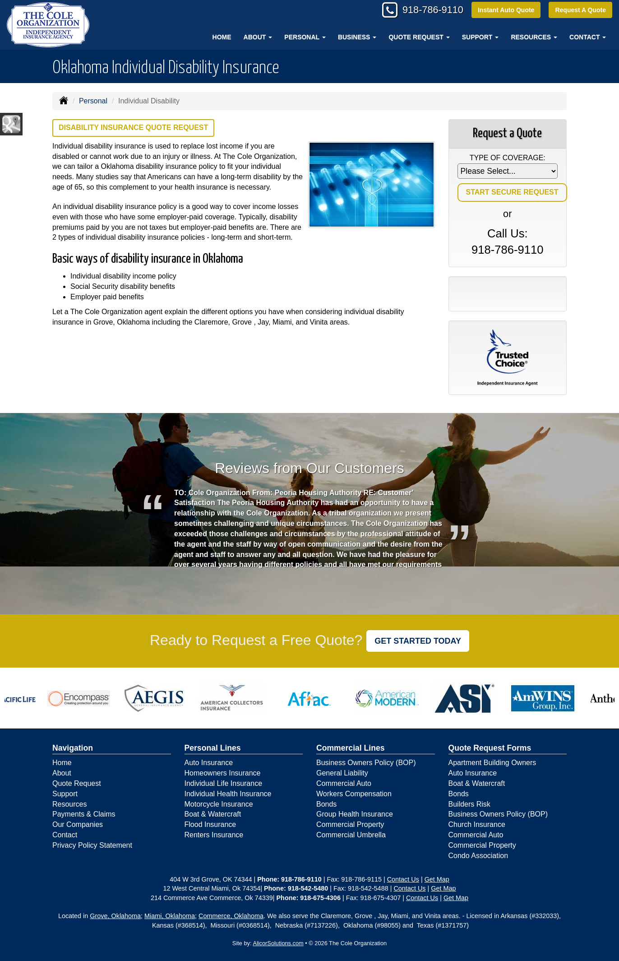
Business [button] (357, 37)
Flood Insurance (210, 824)
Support (65, 794)
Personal (93, 101)
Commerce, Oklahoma (231, 915)
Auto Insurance (209, 762)
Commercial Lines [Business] (350, 747)
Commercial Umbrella (351, 835)
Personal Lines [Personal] (213, 747)
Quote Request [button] (418, 37)
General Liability (342, 773)
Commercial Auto (343, 783)
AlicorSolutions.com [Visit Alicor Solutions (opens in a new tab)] (278, 943)
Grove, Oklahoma (115, 915)
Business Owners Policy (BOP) (366, 762)
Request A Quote (580, 10)
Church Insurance (476, 824)
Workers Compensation (354, 794)
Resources (69, 804)
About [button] (258, 37)
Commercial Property (350, 824)
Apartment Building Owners (492, 762)
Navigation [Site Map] (72, 747)
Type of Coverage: (507, 158)
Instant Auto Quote (505, 10)
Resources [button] (534, 37)
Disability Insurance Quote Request (133, 127)
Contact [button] (587, 37)
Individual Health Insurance (228, 794)
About (61, 773)
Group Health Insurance (354, 814)
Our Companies (77, 824)
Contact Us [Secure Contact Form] (403, 879)
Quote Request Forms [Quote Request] (489, 747)
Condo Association (478, 855)
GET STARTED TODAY (417, 640)
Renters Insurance (214, 835)
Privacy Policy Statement (92, 845)
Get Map (437, 879)
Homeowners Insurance (223, 773)
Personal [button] (304, 37)
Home (221, 37)
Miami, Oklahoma (169, 915)
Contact (64, 835)
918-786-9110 (431, 10)
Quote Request (76, 783)
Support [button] (480, 37)
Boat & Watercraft (213, 814)
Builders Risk (469, 804)
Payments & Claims (83, 814)
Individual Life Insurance (224, 783)
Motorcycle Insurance (219, 804)
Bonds (326, 804)
